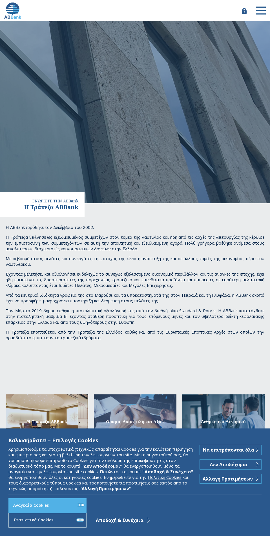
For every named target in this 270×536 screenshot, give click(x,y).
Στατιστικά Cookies (49, 519)
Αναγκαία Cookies (49, 505)
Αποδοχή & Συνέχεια (119, 520)
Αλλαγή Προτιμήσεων (228, 479)
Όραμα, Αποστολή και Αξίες (135, 421)
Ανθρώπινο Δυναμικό (223, 421)
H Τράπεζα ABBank (47, 421)
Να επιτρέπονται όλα (228, 450)
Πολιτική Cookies (165, 477)
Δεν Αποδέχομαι (229, 464)
